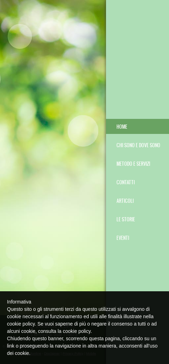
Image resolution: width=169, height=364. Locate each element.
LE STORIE (126, 219)
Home (122, 126)
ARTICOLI (125, 200)
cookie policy (77, 331)
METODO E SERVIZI (133, 163)
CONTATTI (126, 182)
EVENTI (123, 237)
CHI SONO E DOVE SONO (138, 145)
